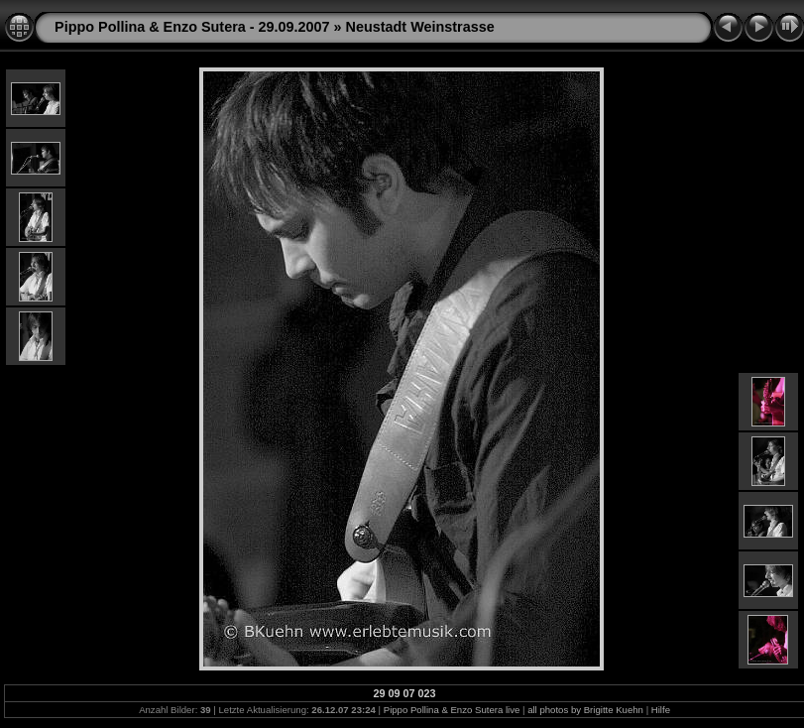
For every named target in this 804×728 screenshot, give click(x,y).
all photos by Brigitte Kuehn (585, 709)
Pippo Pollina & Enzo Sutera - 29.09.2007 (192, 27)
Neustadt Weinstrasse (420, 27)
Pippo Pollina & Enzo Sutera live (452, 709)
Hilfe (660, 709)
